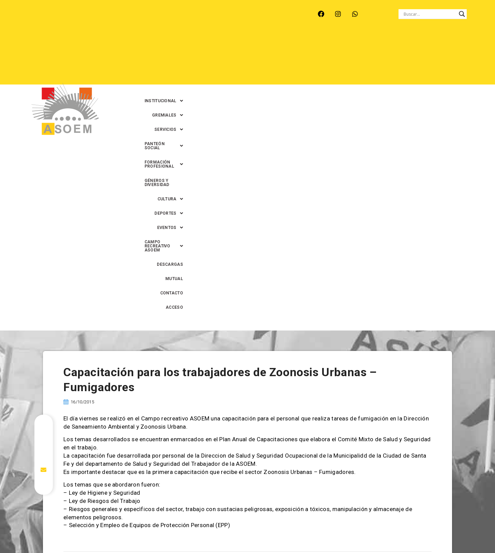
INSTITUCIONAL (187, 44)
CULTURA (185, 58)
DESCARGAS (373, 58)
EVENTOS (260, 58)
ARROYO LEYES (56, 14)
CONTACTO (435, 58)
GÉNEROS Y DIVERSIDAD (450, 44)
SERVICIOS (272, 44)
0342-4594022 (343, 532)
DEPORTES (222, 58)
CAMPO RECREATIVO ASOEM (316, 58)
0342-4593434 (380, 532)
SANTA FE (194, 14)
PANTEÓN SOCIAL (319, 44)
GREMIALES (232, 44)
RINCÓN (164, 14)
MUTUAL (405, 58)
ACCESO (466, 58)
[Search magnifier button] (462, 14)
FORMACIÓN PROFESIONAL (383, 44)
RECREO (135, 14)
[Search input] (429, 14)
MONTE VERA (100, 14)
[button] (187, 44)
